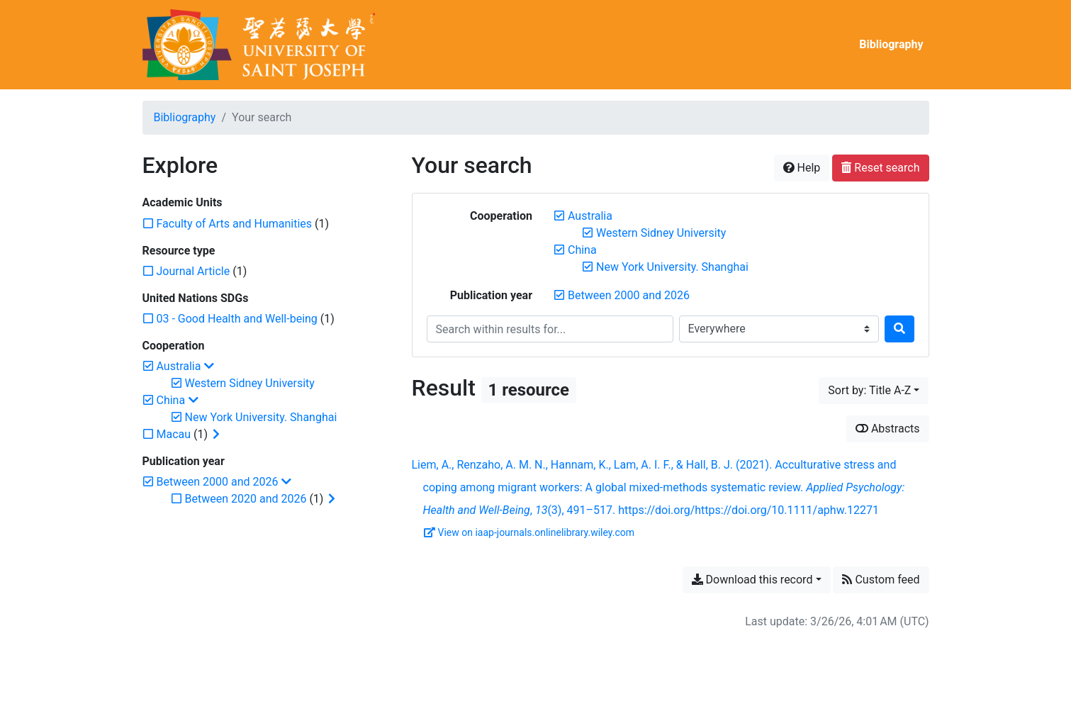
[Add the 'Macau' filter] (174, 434)
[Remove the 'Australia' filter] (590, 216)
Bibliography (891, 44)
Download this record (752, 579)
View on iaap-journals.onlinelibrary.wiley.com (529, 532)
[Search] (899, 328)
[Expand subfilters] (216, 434)
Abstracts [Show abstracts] (888, 428)
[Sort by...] (874, 390)
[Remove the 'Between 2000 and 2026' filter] (629, 295)
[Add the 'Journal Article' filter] (193, 271)
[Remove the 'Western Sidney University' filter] (661, 233)
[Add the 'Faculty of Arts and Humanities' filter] (235, 223)
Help (802, 167)
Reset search (880, 167)
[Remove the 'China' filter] (582, 250)
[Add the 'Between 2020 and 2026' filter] (246, 498)
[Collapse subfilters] (209, 366)
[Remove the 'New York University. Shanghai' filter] (672, 267)
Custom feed (880, 579)
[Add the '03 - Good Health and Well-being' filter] (237, 318)
